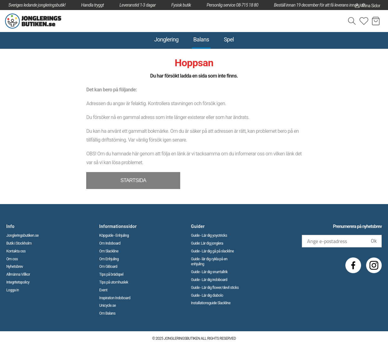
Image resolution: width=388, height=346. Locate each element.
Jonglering (166, 39)
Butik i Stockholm (19, 243)
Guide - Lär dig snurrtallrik (209, 272)
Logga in (12, 290)
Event (103, 290)
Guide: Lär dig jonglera (207, 243)
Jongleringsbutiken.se (22, 235)
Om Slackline (108, 251)
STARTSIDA (133, 180)
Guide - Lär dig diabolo (207, 295)
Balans (201, 39)
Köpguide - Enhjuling (114, 235)
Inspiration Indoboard (114, 298)
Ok (374, 241)
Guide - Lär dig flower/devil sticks (215, 287)
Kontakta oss (16, 251)
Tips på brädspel (111, 274)
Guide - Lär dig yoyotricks (209, 235)
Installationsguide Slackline (210, 303)
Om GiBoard (108, 266)
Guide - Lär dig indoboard (209, 280)
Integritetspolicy (17, 282)
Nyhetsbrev (14, 266)
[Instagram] (374, 265)
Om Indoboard (110, 243)
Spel (229, 39)
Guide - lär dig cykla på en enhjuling (209, 262)
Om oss (12, 259)
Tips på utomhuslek (113, 282)
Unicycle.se (107, 305)
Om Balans (107, 313)
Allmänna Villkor (18, 274)
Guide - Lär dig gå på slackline (212, 251)
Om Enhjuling (109, 259)
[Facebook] (353, 265)
